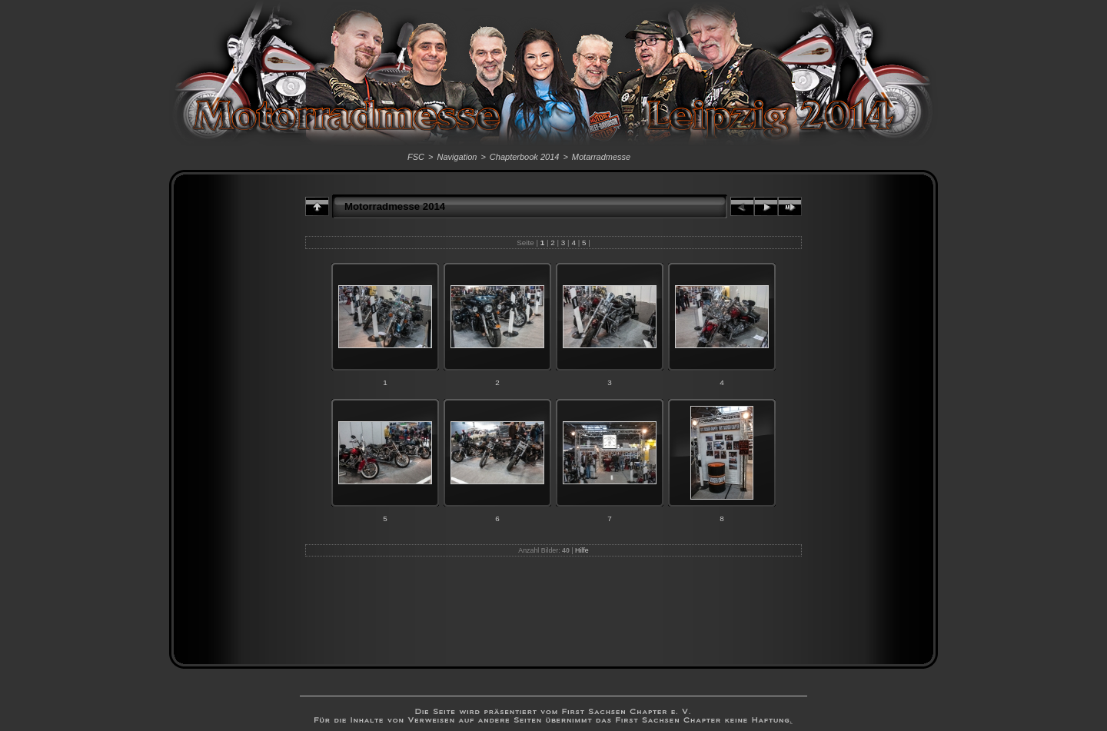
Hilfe (582, 550)
